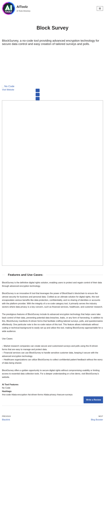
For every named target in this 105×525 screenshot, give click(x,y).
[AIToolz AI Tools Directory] (16, 8)
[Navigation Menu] (100, 8)
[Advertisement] (52, 64)
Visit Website (8, 90)
